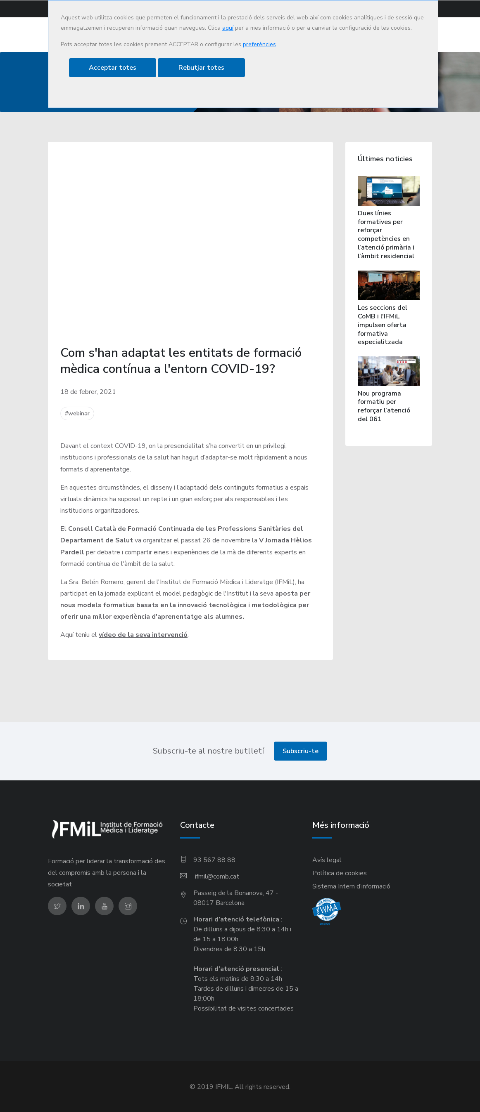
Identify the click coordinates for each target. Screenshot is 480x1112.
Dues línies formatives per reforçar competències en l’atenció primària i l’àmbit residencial (386, 234)
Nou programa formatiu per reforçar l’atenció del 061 (384, 406)
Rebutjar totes (201, 67)
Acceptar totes (112, 67)
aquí (227, 28)
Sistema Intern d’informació (351, 886)
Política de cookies (339, 872)
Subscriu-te (300, 750)
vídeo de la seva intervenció (143, 634)
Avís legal (327, 859)
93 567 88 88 (214, 859)
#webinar (77, 413)
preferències (259, 44)
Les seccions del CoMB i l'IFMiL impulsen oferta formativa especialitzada (382, 324)
